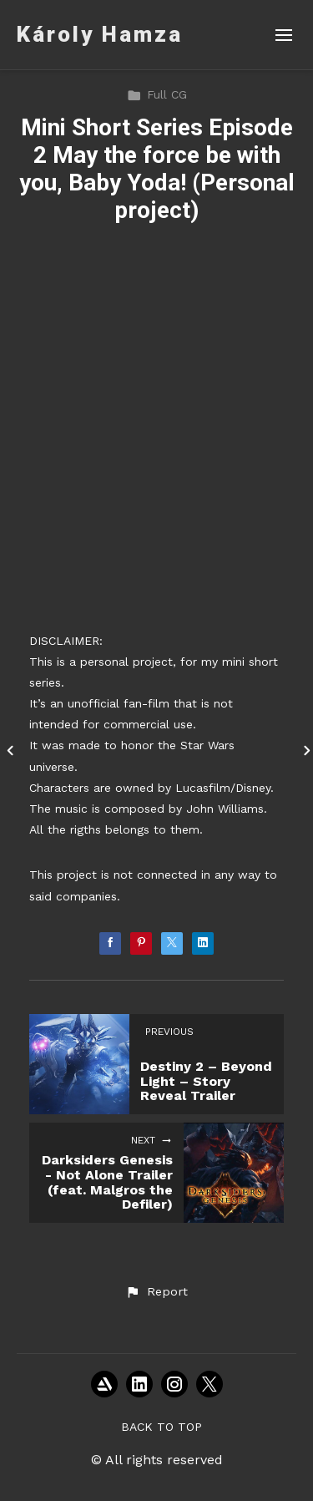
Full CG (157, 94)
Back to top (161, 1426)
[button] (156, 1292)
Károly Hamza (100, 34)
